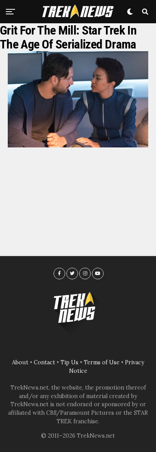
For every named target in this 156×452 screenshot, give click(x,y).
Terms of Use (102, 362)
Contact (44, 362)
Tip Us (69, 362)
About (20, 362)
